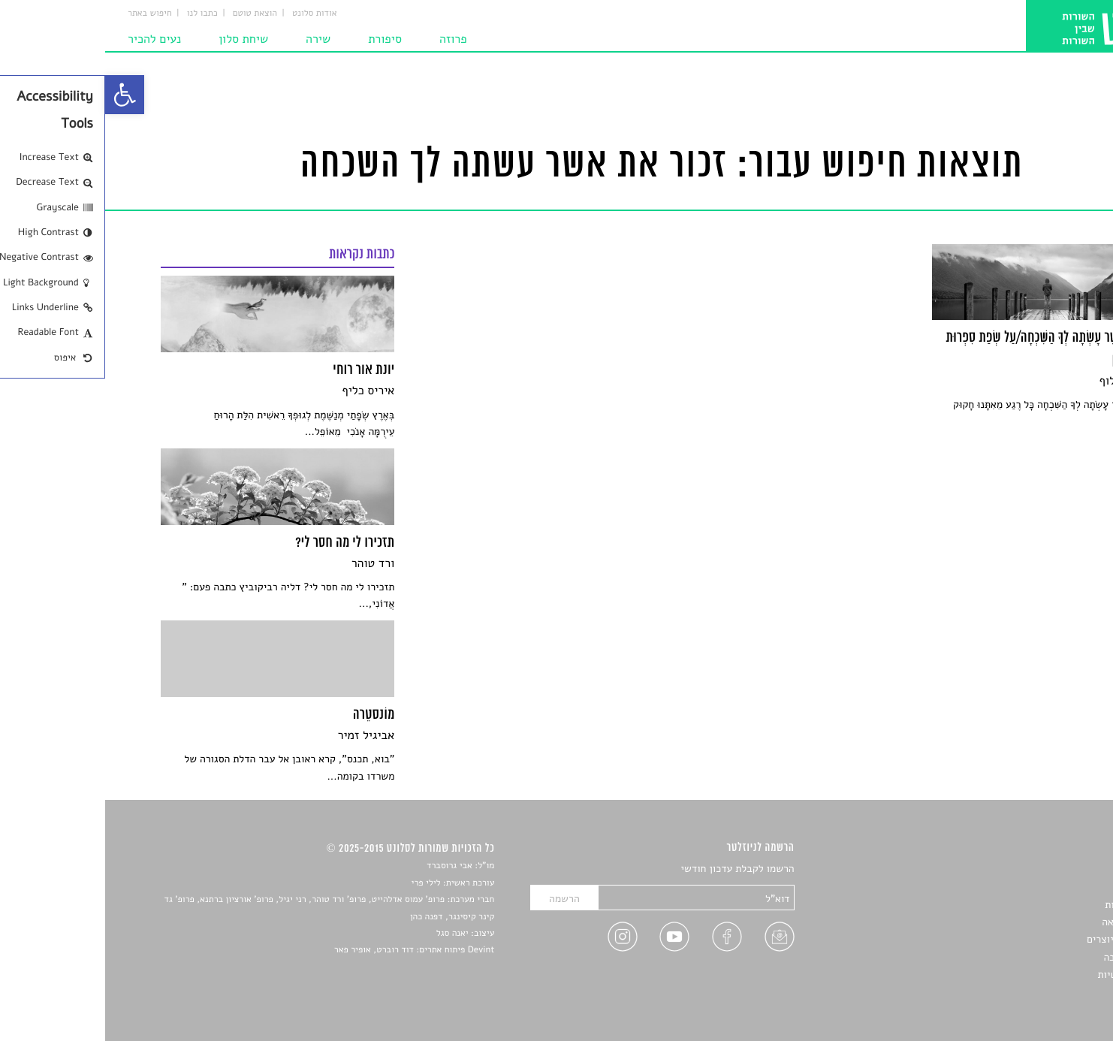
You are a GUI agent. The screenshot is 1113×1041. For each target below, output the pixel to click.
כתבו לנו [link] (97, 14)
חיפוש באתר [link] (45, 14)
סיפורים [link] (1040, 869)
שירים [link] (1044, 887)
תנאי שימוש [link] (1032, 992)
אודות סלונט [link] (209, 14)
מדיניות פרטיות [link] (1024, 974)
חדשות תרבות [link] (1028, 905)
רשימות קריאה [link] (1027, 922)
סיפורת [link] (280, 39)
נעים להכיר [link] (49, 39)
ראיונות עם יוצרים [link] (1019, 939)
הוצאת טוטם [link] (150, 14)
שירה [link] (213, 39)
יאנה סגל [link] (347, 934)
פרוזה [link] (348, 39)
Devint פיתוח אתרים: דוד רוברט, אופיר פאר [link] (309, 950)
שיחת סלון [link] (138, 39)
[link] (19, 94)
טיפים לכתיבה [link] (1027, 957)
